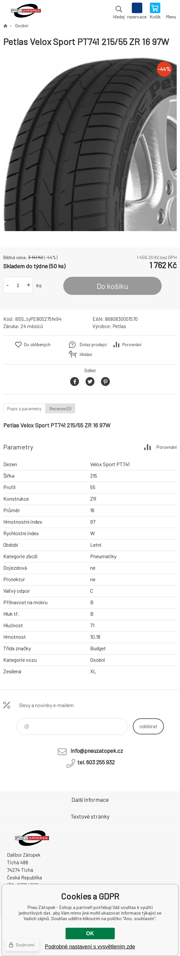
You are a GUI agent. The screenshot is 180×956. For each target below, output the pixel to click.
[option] (90, 144)
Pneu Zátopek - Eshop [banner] (25, 11)
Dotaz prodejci (93, 344)
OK (90, 933)
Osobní (21, 25)
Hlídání (86, 354)
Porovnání (131, 344)
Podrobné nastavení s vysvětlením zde (90, 946)
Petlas (119, 326)
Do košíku (112, 286)
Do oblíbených (37, 344)
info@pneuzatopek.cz (96, 750)
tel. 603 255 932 (96, 762)
